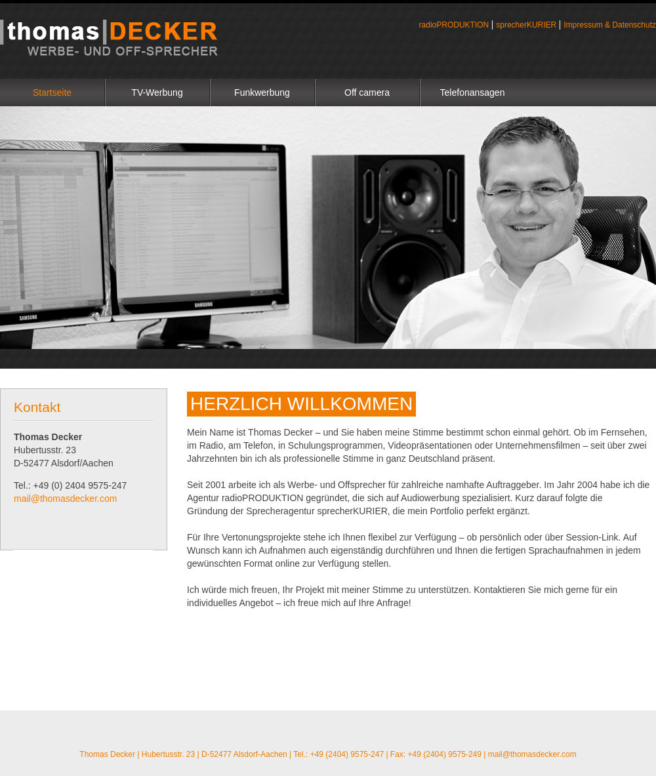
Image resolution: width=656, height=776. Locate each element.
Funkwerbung (262, 92)
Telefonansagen (472, 92)
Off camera (367, 92)
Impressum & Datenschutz (610, 25)
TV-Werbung (156, 92)
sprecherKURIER (526, 25)
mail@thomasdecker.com (65, 498)
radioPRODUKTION (454, 25)
